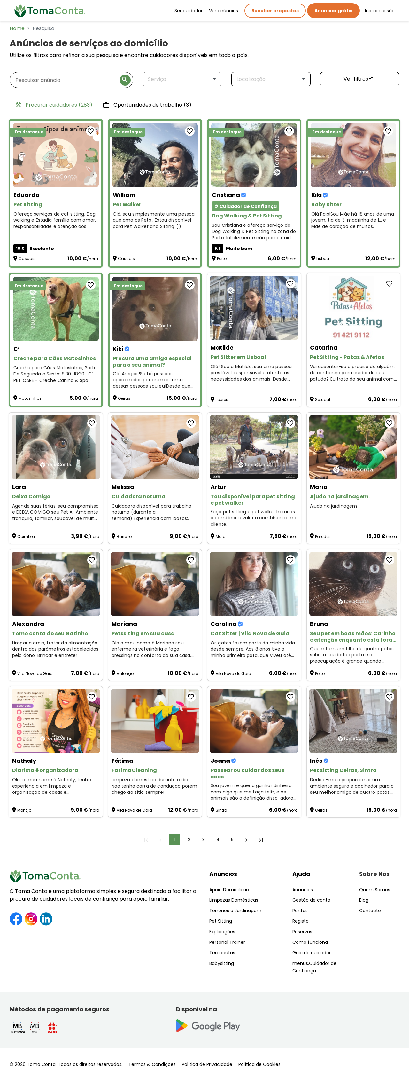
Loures (222, 399)
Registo (300, 921)
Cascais (27, 258)
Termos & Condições (152, 1064)
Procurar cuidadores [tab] (53, 104)
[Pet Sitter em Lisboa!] (254, 308)
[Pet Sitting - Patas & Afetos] (353, 308)
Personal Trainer (227, 942)
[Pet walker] (155, 155)
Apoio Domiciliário (229, 890)
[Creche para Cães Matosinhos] (56, 309)
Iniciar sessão (380, 10)
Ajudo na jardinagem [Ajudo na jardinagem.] (334, 506)
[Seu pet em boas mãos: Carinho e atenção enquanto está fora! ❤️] (353, 584)
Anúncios (223, 874)
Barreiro (124, 536)
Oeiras (124, 398)
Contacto (370, 910)
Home (17, 28)
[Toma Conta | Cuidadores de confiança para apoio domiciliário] (49, 10)
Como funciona (310, 942)
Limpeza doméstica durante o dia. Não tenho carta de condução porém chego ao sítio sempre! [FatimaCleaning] (154, 786)
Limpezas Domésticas (233, 900)
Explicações (222, 931)
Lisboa (322, 258)
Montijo (24, 810)
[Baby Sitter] (354, 155)
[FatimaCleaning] (155, 721)
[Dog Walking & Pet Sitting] (254, 155)
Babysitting (221, 963)
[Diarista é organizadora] (56, 721)
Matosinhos (30, 398)
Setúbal (322, 399)
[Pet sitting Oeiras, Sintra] (353, 721)
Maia (221, 536)
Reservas (302, 931)
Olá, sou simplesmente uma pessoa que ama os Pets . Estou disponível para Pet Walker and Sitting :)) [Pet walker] (154, 220)
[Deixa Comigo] (56, 447)
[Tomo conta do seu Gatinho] (56, 584)
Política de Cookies (259, 1064)
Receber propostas (275, 10)
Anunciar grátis (333, 10)
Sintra (221, 810)
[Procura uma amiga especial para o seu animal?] (155, 309)
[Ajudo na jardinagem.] (353, 447)
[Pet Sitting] (56, 155)
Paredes (323, 536)
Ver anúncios (223, 10)
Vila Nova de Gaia (35, 673)
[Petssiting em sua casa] (155, 584)
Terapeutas (222, 953)
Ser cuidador (188, 10)
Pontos (300, 910)
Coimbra (26, 536)
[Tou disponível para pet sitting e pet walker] (254, 447)
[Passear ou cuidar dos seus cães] (254, 721)
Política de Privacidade (207, 1064)
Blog (363, 900)
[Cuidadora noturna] (155, 447)
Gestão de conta (311, 900)
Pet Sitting (220, 921)
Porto (222, 258)
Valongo (125, 673)
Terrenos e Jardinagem (235, 910)
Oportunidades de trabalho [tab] (147, 104)
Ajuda (301, 874)
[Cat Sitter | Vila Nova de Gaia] (254, 584)
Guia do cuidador (311, 953)
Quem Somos (374, 890)
